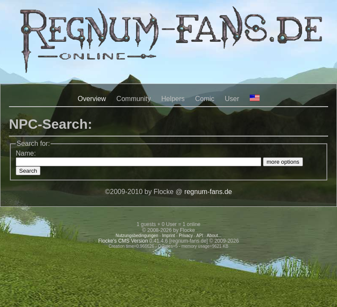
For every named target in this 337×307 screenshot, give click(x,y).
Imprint (168, 235)
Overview (91, 98)
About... (214, 235)
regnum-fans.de (208, 191)
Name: (26, 153)
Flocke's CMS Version (123, 241)
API (199, 235)
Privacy (186, 235)
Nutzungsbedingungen (137, 235)
